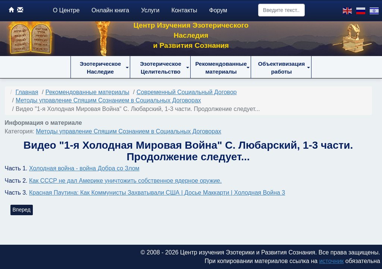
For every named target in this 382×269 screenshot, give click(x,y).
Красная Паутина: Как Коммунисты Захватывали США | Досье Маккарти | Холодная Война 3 (157, 192)
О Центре (66, 10)
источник (331, 261)
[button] (100, 67)
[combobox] (281, 10)
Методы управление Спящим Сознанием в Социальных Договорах (128, 131)
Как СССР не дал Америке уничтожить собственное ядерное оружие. (125, 180)
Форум (218, 10)
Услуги (150, 10)
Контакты (184, 10)
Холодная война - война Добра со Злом (84, 168)
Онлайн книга (110, 10)
